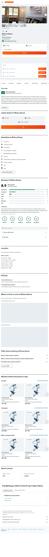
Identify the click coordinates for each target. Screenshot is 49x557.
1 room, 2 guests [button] (7, 49)
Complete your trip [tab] (7, 490)
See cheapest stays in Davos (41, 408)
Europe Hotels (14, 529)
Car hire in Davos (8, 498)
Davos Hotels (40, 529)
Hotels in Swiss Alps (33, 529)
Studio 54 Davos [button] (5, 397)
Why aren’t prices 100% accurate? (25, 522)
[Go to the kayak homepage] (9, 2)
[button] (2, 2)
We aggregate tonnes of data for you (25, 519)
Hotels (9, 529)
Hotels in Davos (7, 500)
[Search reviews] (26, 228)
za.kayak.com (3, 529)
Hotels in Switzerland (23, 529)
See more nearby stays (42, 380)
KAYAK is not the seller (25, 517)
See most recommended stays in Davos (39, 435)
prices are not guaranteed (29, 512)
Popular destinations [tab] (20, 490)
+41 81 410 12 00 (6, 39)
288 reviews (13, 41)
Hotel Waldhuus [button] (28, 397)
